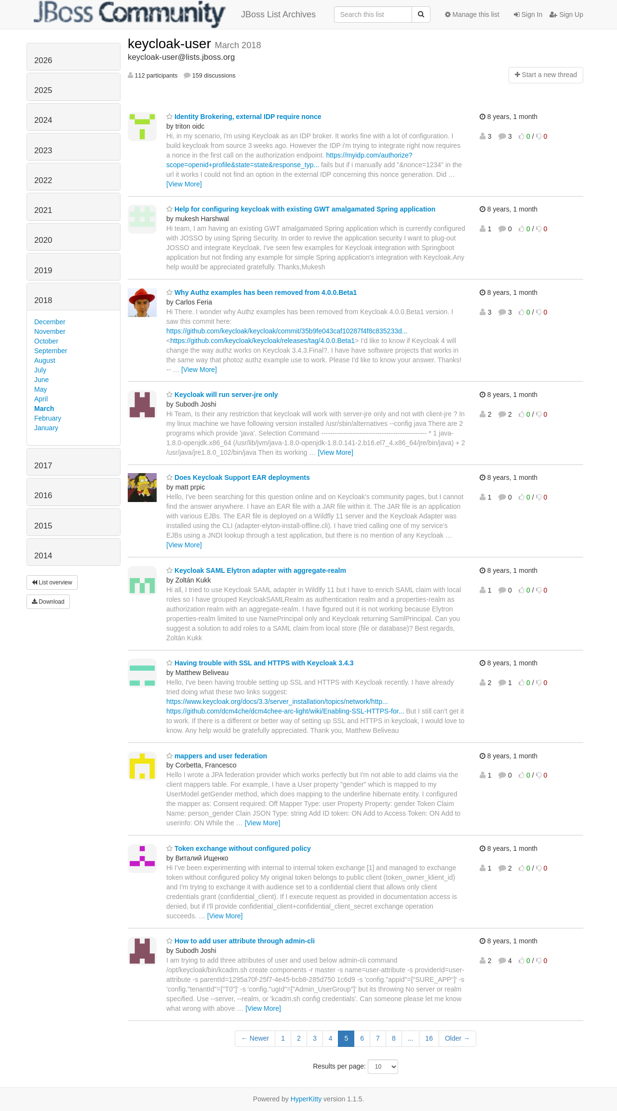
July (40, 370)
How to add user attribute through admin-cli (240, 941)
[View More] (184, 184)
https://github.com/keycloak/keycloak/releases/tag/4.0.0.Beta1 (262, 340)
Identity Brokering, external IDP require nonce (244, 116)
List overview (52, 582)
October (46, 341)
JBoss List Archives (175, 14)
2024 (43, 120)
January (46, 428)
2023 (43, 150)
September (50, 351)
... (411, 1038)
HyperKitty (306, 1099)
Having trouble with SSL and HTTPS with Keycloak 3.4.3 (259, 663)
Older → (457, 1038)
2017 (43, 465)
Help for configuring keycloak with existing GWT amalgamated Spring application (300, 209)
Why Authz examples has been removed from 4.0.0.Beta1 (261, 292)
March (44, 408)
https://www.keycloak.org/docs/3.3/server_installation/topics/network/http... (277, 701)
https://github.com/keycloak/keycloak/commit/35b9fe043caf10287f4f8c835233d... (286, 331)
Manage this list (472, 14)
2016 (43, 495)
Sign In (528, 14)
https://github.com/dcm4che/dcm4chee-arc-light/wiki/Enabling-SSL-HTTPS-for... (285, 711)
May (40, 389)
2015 (43, 525)
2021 (43, 210)
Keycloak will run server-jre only (222, 394)
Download (48, 601)
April (41, 399)
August (44, 360)
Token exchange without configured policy (238, 848)
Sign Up (566, 14)
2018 (43, 300)
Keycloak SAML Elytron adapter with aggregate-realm (256, 570)
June (41, 380)
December (50, 322)
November (50, 331)
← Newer (255, 1038)
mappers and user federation (216, 756)
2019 (43, 270)
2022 (43, 180)
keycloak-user (171, 43)
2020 (43, 240)
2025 (43, 90)
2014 (43, 555)
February (47, 418)
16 (429, 1038)
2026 (43, 60)
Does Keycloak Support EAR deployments (238, 477)
